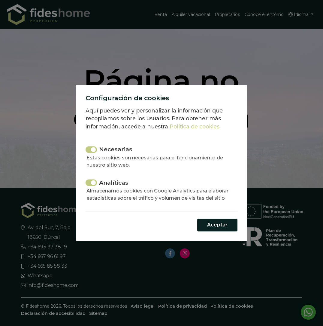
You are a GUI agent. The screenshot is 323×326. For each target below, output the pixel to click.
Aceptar (217, 225)
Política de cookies (194, 126)
